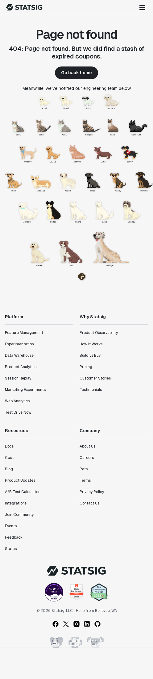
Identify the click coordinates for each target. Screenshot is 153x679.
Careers (87, 457)
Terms (85, 480)
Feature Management (24, 332)
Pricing (86, 366)
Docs (9, 446)
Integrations (16, 503)
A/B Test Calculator (22, 491)
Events (11, 526)
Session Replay (18, 378)
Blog (9, 469)
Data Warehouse (19, 355)
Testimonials (91, 389)
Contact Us (89, 503)
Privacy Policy (92, 491)
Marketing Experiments (25, 389)
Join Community (19, 514)
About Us (87, 446)
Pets (84, 469)
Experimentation (19, 344)
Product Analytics (20, 366)
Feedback (14, 537)
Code (9, 457)
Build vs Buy (90, 355)
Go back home (76, 72)
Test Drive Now (18, 412)
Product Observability (99, 332)
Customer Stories (95, 378)
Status (11, 548)
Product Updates (20, 480)
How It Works (91, 344)
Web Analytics (17, 401)
